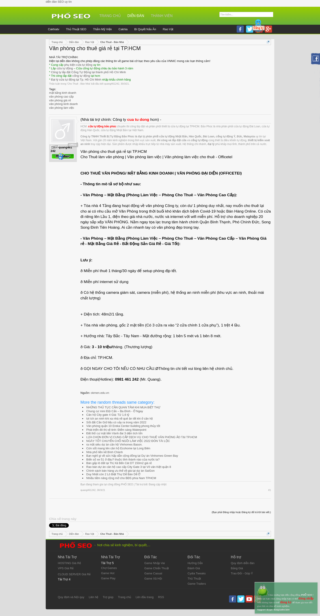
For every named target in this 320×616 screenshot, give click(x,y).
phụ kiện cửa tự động (78, 64)
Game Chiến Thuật (156, 568)
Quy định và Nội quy (71, 597)
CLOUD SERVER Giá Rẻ (74, 574)
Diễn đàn (136, 16)
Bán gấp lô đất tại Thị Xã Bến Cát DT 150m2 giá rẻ (119, 463)
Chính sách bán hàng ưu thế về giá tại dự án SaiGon (120, 470)
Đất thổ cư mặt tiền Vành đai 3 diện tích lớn (114, 433)
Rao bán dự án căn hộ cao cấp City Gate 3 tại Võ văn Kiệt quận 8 (128, 467)
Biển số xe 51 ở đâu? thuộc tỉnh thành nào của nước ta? (123, 459)
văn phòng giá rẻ (60, 100)
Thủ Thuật (194, 578)
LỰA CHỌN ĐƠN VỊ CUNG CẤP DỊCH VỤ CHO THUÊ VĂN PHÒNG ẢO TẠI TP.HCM (141, 437)
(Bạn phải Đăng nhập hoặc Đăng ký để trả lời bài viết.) (241, 512)
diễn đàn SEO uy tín (59, 1)
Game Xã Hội (153, 578)
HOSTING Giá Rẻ (69, 563)
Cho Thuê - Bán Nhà (78, 83)
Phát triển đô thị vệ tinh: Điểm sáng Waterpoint (116, 429)
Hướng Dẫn (195, 563)
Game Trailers (197, 583)
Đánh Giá (194, 568)
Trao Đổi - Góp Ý (242, 573)
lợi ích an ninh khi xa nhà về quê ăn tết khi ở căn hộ (119, 418)
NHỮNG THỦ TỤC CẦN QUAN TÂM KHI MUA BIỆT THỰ (123, 407)
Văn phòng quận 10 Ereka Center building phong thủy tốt (123, 426)
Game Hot (107, 573)
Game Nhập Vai (154, 563)
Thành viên (162, 16)
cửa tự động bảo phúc (102, 126)
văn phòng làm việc (61, 107)
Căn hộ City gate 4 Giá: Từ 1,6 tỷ (107, 414)
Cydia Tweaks (197, 573)
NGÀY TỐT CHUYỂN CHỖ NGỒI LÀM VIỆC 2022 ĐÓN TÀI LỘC (128, 441)
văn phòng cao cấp (61, 96)
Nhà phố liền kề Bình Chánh (104, 452)
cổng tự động (81, 75)
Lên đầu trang (145, 597)
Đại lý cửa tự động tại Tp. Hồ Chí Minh (76, 79)
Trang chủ (110, 16)
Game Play (108, 578)
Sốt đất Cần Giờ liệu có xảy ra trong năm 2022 (116, 422)
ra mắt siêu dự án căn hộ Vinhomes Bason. (114, 444)
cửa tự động (65, 68)
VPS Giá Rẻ (66, 568)
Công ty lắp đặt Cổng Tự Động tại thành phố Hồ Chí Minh (88, 72)
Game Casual (153, 573)
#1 (269, 490)
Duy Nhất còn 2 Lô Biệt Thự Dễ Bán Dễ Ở (113, 474)
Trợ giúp (108, 597)
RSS (161, 597)
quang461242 (111, 83)
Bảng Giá (237, 568)
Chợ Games (109, 568)
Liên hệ (93, 597)
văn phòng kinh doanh (63, 104)
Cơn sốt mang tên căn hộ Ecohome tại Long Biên (118, 448)
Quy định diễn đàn (242, 563)
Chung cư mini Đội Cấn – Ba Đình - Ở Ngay (114, 411)
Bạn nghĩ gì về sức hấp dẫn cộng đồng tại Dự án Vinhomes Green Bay (132, 455)
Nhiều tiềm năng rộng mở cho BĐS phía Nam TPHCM (121, 478)
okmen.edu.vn (100, 392)
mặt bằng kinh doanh (62, 92)
